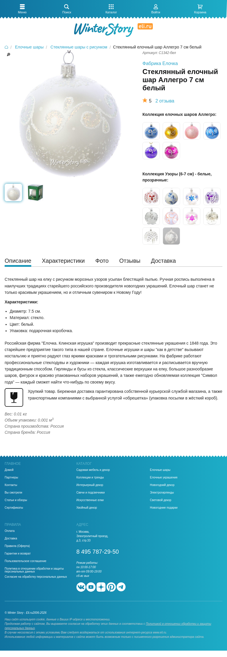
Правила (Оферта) (17, 546)
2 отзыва (164, 100)
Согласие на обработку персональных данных (36, 576)
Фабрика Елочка (160, 63)
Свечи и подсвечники (90, 492)
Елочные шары (160, 470)
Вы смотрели (13, 492)
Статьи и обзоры (16, 500)
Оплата (9, 531)
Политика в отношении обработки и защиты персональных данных (34, 570)
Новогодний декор (162, 485)
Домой (9, 470)
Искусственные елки (90, 500)
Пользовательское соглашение (25, 561)
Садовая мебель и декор (93, 470)
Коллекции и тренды (90, 477)
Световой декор (160, 500)
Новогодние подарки (163, 507)
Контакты (11, 485)
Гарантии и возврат (18, 553)
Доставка (11, 538)
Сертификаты (14, 507)
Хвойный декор (86, 507)
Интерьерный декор (89, 485)
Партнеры (11, 477)
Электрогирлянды (162, 492)
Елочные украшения (163, 477)
